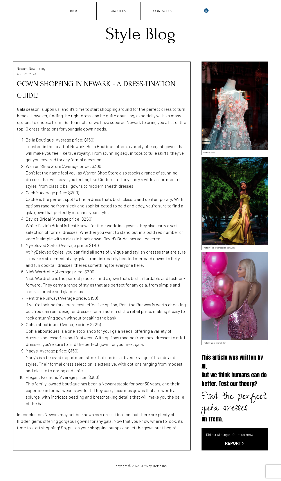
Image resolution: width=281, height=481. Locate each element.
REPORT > (234, 443)
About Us (118, 11)
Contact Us (162, 11)
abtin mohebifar (218, 342)
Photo (205, 342)
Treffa (215, 419)
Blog (74, 11)
